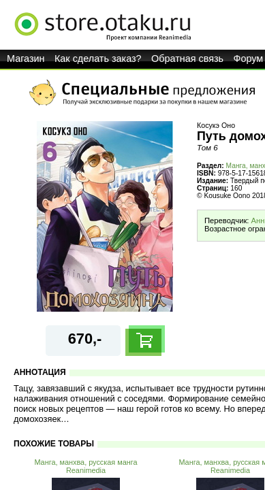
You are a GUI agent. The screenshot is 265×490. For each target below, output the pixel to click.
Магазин (26, 58)
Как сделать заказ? (98, 58)
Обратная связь (187, 58)
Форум (249, 58)
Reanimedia (86, 470)
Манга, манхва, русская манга (85, 462)
